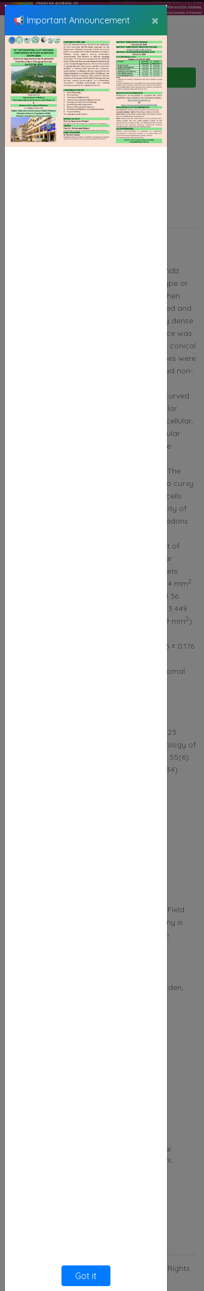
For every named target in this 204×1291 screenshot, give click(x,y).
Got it (86, 1275)
